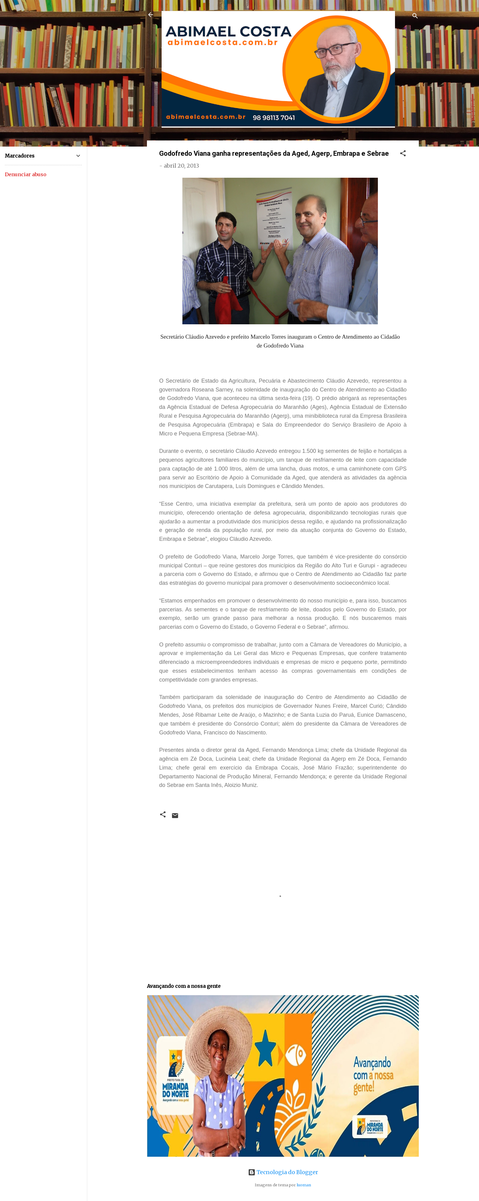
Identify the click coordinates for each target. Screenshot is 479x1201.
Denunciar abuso (25, 174)
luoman (304, 1185)
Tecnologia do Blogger (283, 1172)
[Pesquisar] (415, 16)
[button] (403, 154)
